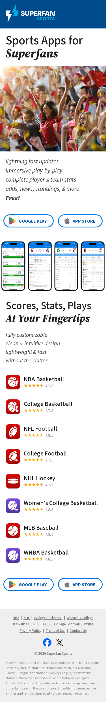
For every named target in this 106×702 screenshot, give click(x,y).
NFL (36, 624)
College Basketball (48, 618)
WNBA (88, 624)
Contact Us (78, 630)
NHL (26, 618)
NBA (16, 618)
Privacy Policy (30, 630)
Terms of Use (55, 630)
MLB (46, 624)
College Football (67, 624)
